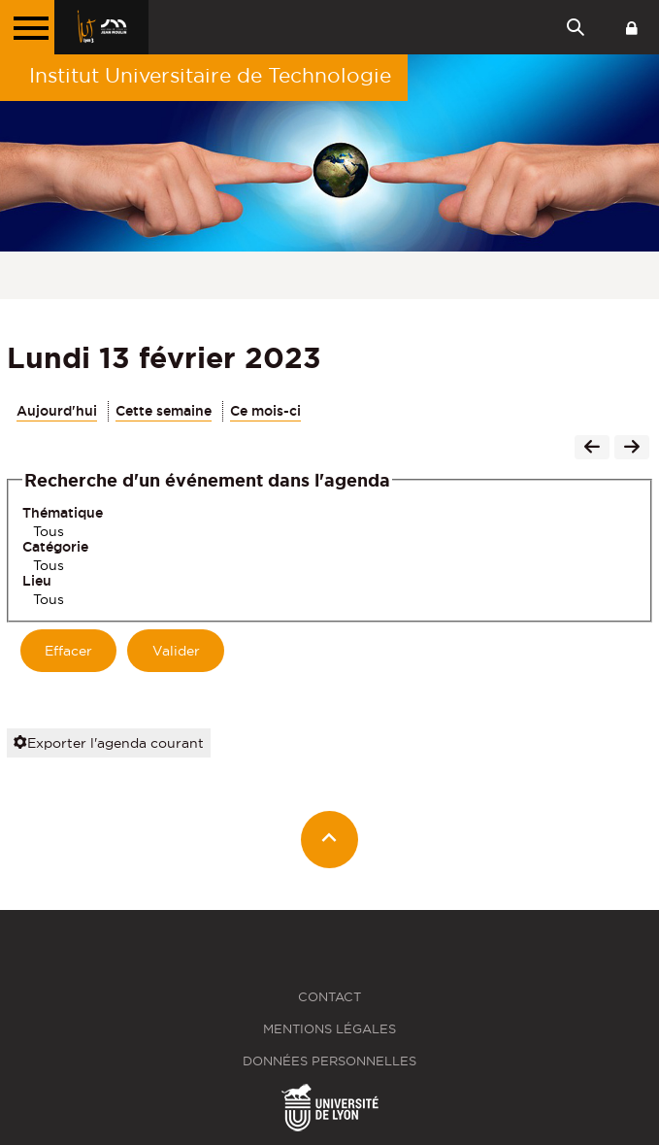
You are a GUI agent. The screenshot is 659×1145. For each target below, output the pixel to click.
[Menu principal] (27, 27)
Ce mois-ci (265, 411)
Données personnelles (329, 1061)
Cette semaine (163, 411)
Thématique (62, 513)
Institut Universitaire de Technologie (210, 75)
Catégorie (55, 547)
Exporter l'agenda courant (109, 743)
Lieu (36, 581)
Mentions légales (329, 1029)
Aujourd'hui (56, 411)
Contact (329, 997)
